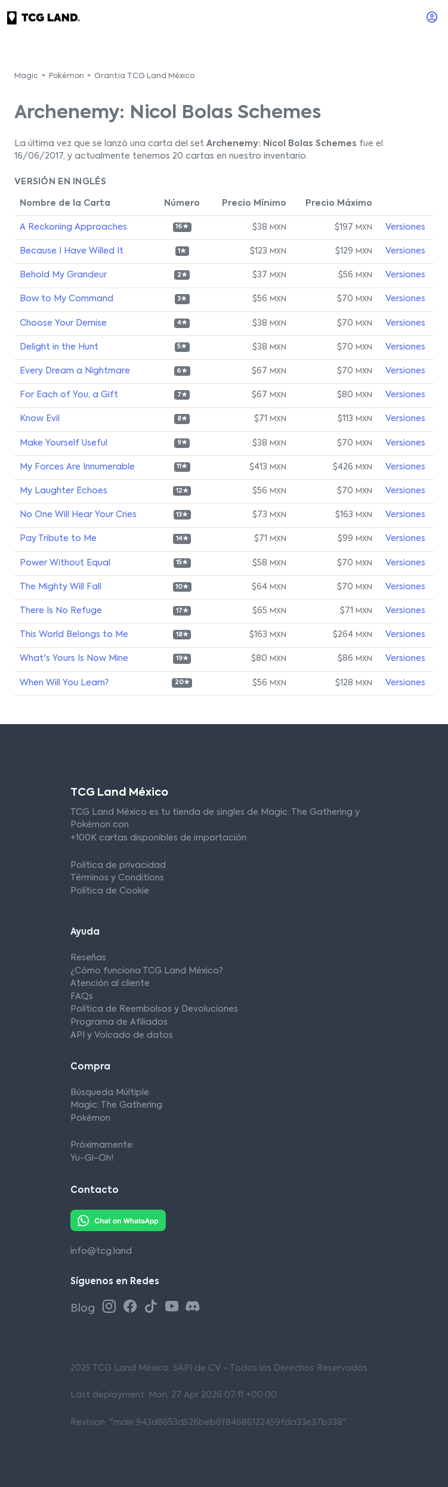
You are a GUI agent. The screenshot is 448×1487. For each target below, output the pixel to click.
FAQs (81, 997)
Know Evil (40, 419)
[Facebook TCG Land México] (132, 1307)
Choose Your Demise (63, 323)
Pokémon (90, 1118)
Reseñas (88, 958)
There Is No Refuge (61, 611)
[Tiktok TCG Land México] (153, 1307)
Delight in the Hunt (59, 347)
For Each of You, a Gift (69, 395)
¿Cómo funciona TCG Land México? (146, 971)
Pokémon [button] (67, 76)
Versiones (405, 227)
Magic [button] (27, 76)
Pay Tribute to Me (58, 538)
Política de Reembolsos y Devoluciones (154, 1009)
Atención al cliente (110, 983)
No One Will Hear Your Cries (78, 515)
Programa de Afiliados (119, 1022)
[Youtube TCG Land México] (173, 1307)
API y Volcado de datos (121, 1035)
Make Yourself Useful (63, 443)
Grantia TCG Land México (144, 76)
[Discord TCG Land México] (192, 1307)
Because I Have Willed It (71, 251)
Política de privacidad (118, 865)
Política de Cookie (109, 891)
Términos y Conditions (117, 878)
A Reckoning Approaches (73, 227)
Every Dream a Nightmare (75, 371)
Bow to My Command (66, 299)
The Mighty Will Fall (60, 587)
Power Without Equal (65, 563)
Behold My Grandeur (63, 275)
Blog (83, 1308)
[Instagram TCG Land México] (111, 1307)
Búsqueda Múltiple (109, 1093)
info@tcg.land (101, 1251)
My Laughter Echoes (63, 491)
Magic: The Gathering (116, 1105)
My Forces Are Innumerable (77, 467)
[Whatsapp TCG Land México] (118, 1220)
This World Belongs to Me (74, 634)
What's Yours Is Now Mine (74, 658)
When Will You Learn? (64, 683)
